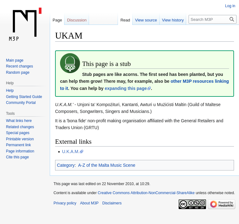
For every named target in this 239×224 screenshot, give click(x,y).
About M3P (89, 203)
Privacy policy (65, 203)
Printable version (20, 139)
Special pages (17, 133)
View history (173, 20)
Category (66, 165)
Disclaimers (112, 203)
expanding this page (126, 88)
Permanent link (18, 145)
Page (57, 20)
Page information (20, 151)
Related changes (20, 127)
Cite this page (17, 157)
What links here (19, 121)
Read (125, 20)
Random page (17, 72)
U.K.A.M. (70, 151)
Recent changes (19, 66)
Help (10, 90)
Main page (14, 60)
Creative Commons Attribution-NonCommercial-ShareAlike (146, 193)
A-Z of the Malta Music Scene (106, 165)
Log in (230, 6)
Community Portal (20, 102)
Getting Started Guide (24, 97)
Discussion (77, 20)
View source (146, 20)
